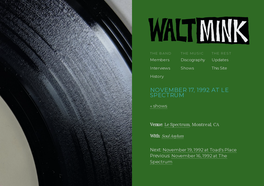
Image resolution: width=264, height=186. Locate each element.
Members (159, 59)
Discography (193, 59)
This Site (219, 68)
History (157, 76)
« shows (158, 106)
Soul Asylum (173, 135)
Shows (187, 68)
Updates (220, 59)
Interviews (160, 68)
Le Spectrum (177, 124)
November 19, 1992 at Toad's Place (200, 149)
